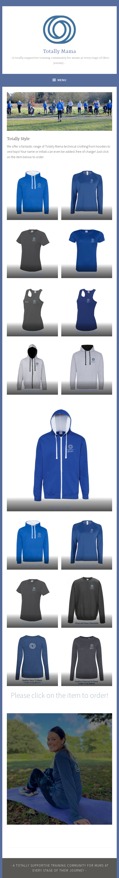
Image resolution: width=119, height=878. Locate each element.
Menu (62, 80)
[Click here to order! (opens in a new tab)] (87, 390)
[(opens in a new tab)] (32, 215)
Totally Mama (59, 52)
